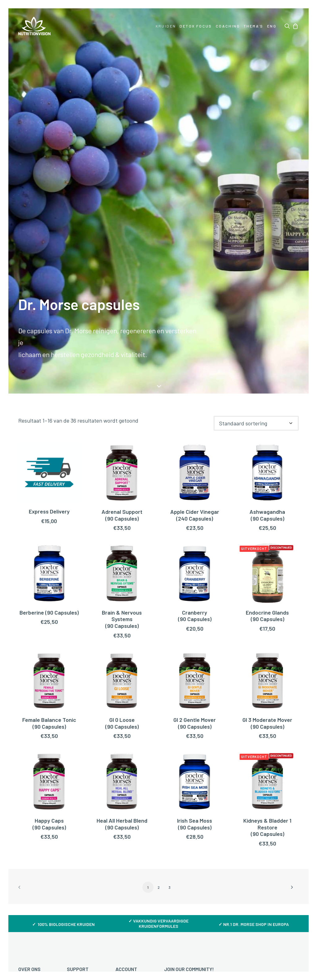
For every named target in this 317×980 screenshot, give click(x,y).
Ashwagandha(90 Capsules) (267, 515)
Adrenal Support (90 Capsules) (122, 515)
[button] (287, 26)
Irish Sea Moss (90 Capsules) (194, 824)
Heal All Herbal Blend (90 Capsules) (122, 824)
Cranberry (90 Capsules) (194, 616)
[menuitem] (165, 26)
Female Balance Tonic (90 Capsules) (49, 723)
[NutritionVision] (34, 26)
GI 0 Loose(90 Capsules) (122, 723)
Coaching (228, 26)
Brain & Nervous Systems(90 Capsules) (122, 619)
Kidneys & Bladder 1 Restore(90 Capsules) (267, 827)
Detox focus (196, 26)
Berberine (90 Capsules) (49, 612)
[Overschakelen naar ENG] (271, 26)
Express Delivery (49, 511)
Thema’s (253, 26)
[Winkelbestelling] (256, 423)
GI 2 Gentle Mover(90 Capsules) (194, 723)
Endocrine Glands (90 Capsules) (267, 616)
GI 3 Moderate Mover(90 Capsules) (267, 723)
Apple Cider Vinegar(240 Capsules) (194, 515)
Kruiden (166, 26)
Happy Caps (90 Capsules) (49, 824)
